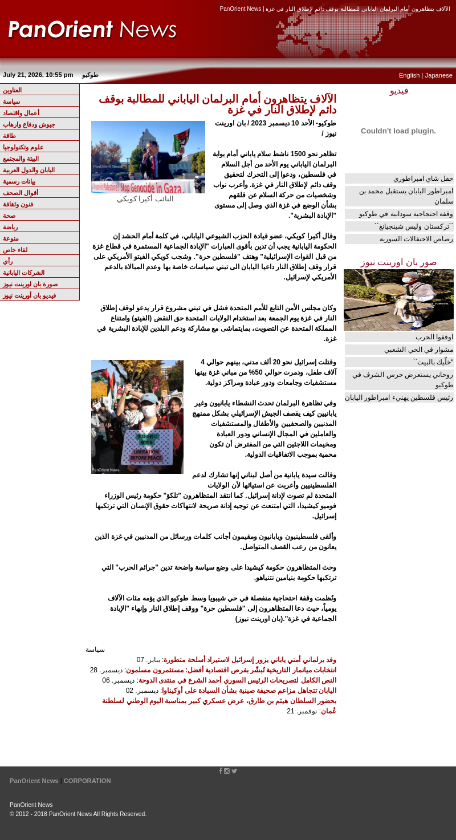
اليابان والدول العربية (29, 170)
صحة (9, 215)
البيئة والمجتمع (21, 158)
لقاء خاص (15, 249)
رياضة (10, 227)
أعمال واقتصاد (21, 112)
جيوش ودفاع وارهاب (29, 124)
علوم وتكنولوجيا (23, 147)
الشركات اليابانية (23, 272)
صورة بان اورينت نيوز (30, 284)
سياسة (11, 101)
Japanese (439, 75)
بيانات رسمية (19, 181)
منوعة (11, 238)
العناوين (12, 90)
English (409, 75)
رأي (8, 261)
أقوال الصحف (20, 192)
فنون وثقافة (18, 204)
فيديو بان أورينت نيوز (29, 295)
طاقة (9, 135)
